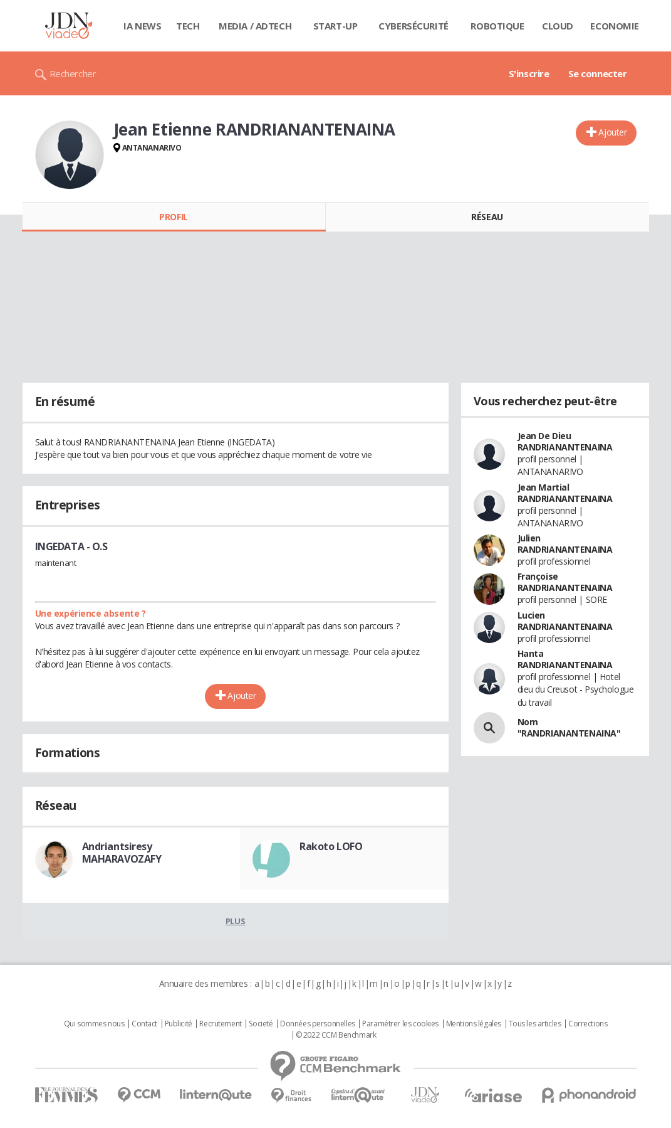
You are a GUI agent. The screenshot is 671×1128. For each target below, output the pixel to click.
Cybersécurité (413, 25)
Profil (173, 217)
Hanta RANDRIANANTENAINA (565, 659)
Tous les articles (535, 1023)
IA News (142, 25)
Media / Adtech (255, 25)
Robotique (497, 25)
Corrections (587, 1023)
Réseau (486, 217)
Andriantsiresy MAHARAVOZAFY (122, 852)
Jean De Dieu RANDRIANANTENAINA (565, 441)
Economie (614, 25)
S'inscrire (529, 73)
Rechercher (72, 73)
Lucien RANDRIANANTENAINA (565, 620)
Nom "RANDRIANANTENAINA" (569, 727)
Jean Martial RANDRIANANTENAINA (565, 492)
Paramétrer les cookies (400, 1023)
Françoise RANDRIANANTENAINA (565, 581)
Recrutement (220, 1023)
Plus (235, 921)
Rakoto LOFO (330, 846)
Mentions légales (473, 1023)
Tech (187, 25)
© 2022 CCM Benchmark (336, 1035)
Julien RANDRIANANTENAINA (565, 543)
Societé (261, 1023)
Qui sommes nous (94, 1023)
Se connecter (597, 73)
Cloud (557, 25)
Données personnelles (317, 1023)
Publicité (178, 1023)
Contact (144, 1023)
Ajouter (612, 132)
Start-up (335, 25)
